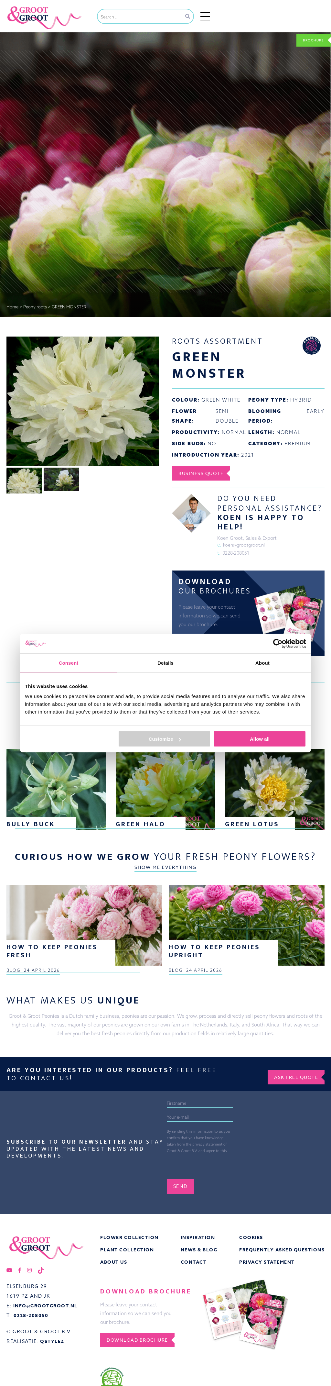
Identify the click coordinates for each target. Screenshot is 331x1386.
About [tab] (262, 662)
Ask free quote (292, 1271)
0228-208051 (236, 554)
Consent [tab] (69, 662)
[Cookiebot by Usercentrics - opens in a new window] (278, 643)
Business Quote (205, 473)
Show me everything (165, 923)
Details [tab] (165, 662)
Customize (165, 739)
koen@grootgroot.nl (245, 546)
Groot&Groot (21, 8)
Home (12, 306)
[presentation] (216, 1362)
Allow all (260, 739)
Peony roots (35, 306)
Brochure (309, 39)
